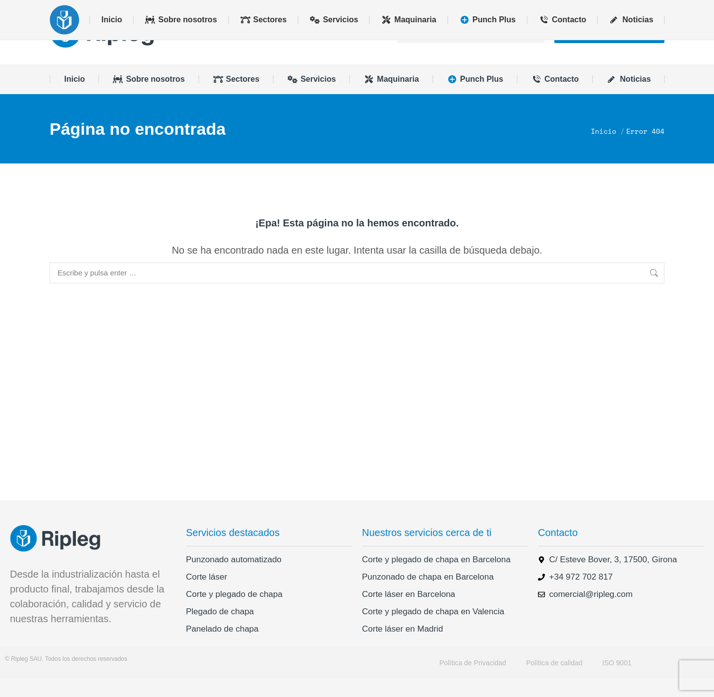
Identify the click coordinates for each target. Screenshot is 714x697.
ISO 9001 (617, 681)
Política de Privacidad (472, 681)
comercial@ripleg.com (103, 9)
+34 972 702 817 (189, 9)
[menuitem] (603, 9)
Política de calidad (554, 681)
